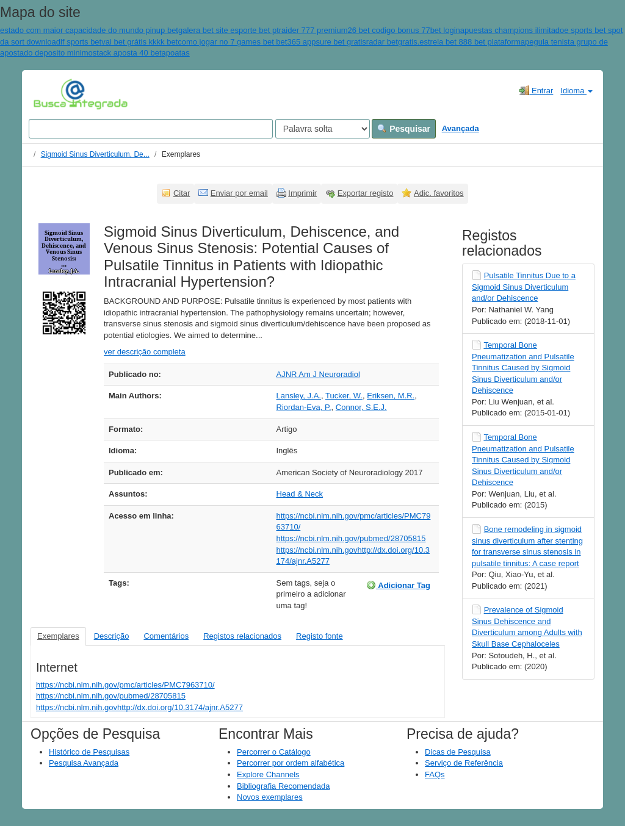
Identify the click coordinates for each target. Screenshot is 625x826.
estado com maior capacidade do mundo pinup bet (89, 30)
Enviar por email (239, 193)
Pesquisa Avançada (83, 762)
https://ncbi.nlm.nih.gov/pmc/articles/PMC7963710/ (125, 684)
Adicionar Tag (398, 585)
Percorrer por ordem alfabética (290, 762)
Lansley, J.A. (298, 395)
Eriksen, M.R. (390, 395)
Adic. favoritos (439, 193)
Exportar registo (366, 193)
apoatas (176, 52)
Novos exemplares (270, 797)
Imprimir (302, 193)
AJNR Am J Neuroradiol (318, 374)
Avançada (460, 128)
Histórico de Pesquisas (89, 751)
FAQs (435, 774)
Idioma (576, 90)
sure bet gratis (341, 41)
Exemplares (58, 636)
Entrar (536, 90)
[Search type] (322, 128)
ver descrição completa (145, 351)
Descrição (111, 636)
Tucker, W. (344, 395)
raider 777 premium (313, 30)
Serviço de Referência (464, 762)
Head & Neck (299, 493)
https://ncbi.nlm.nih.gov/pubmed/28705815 (351, 538)
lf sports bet (80, 41)
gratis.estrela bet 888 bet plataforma (461, 41)
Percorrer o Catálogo (274, 751)
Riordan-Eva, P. (303, 407)
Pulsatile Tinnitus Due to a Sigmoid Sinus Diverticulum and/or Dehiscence (524, 287)
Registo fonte (319, 636)
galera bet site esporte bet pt (228, 30)
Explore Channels (268, 774)
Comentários (166, 636)
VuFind (52, 93)
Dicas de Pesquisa (458, 751)
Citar (181, 193)
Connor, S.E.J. (361, 407)
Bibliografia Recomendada (283, 786)
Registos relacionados (242, 636)
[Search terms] (151, 128)
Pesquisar (403, 129)
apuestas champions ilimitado (512, 30)
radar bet (382, 41)
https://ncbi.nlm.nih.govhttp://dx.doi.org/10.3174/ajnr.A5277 (139, 707)
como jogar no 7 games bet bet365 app (247, 41)
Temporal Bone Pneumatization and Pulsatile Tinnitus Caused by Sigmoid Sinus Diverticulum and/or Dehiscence (523, 367)
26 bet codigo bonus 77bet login (403, 30)
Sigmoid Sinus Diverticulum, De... (95, 154)
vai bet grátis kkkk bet (139, 41)
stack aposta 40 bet (127, 52)
